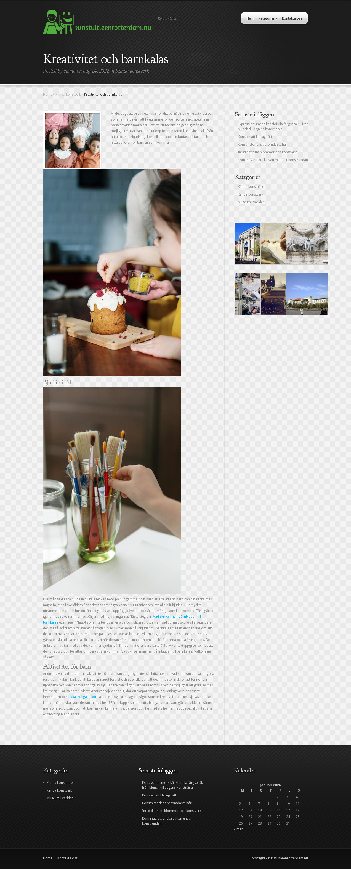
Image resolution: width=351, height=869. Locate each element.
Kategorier (268, 18)
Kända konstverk (132, 71)
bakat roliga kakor (82, 697)
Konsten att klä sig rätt (255, 137)
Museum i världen (251, 202)
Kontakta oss (292, 18)
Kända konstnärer (251, 187)
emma (70, 71)
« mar (238, 829)
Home (47, 95)
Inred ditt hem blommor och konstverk (267, 152)
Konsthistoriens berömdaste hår (262, 144)
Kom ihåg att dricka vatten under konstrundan (273, 160)
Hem (250, 18)
